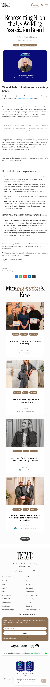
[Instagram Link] (16, 571)
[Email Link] (34, 571)
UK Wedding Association (25, 98)
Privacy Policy (24, 637)
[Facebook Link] (20, 571)
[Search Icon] (42, 5)
